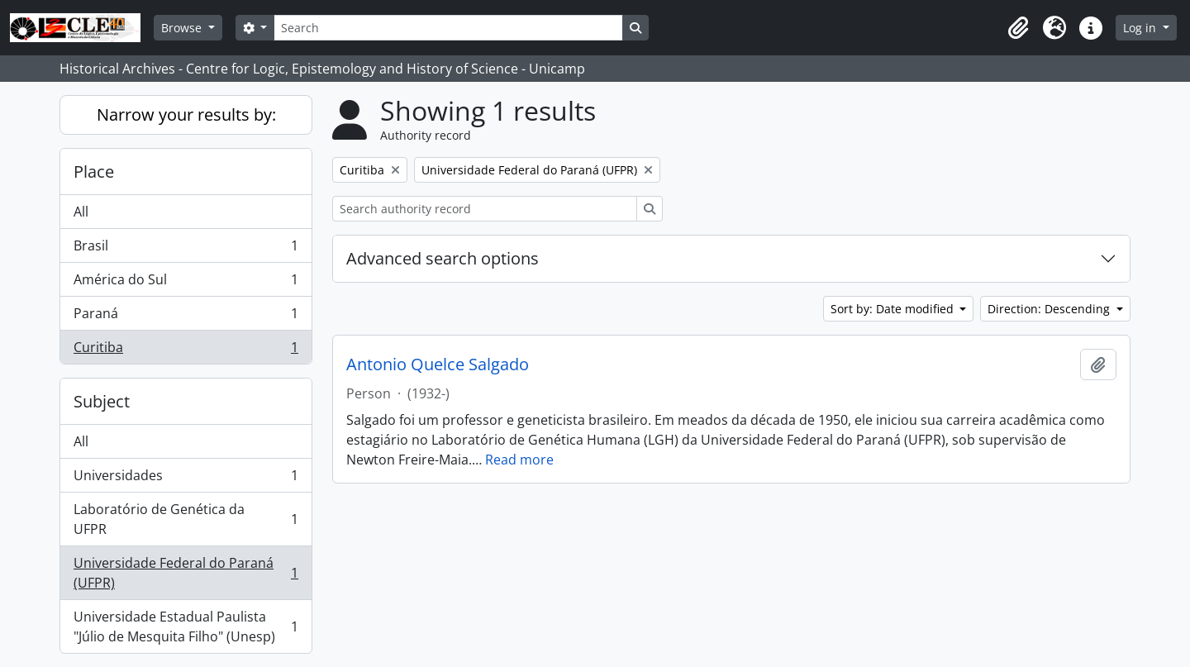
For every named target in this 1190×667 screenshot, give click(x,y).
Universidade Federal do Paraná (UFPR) (185, 573)
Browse (183, 28)
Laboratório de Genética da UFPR (185, 519)
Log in (1141, 28)
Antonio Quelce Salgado (437, 364)
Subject (102, 401)
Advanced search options (442, 258)
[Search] (448, 27)
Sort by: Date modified (894, 309)
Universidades (185, 479)
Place (94, 171)
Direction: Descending (1050, 309)
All (81, 211)
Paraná (185, 317)
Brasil (185, 249)
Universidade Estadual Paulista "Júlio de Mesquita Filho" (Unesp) (185, 626)
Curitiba (185, 350)
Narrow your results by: (186, 114)
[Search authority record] (484, 209)
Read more (519, 459)
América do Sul (185, 283)
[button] (1018, 28)
